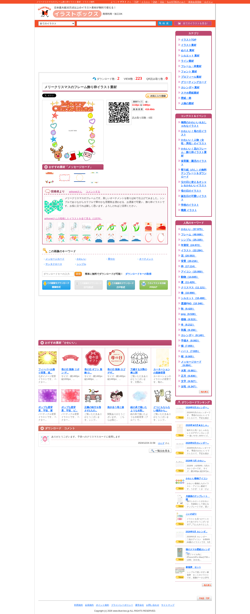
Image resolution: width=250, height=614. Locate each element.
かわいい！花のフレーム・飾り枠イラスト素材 (194, 152)
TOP (136, 2)
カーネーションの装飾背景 (161, 371)
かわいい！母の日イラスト (194, 133)
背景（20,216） (190, 261)
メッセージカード (54, 259)
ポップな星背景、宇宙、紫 (45, 409)
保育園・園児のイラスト (194, 162)
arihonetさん (75, 191)
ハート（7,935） (190, 351)
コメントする (93, 191)
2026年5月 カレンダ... (196, 531)
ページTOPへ (204, 598)
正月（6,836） (189, 375)
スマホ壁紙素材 (190, 92)
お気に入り (157, 96)
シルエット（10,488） (194, 298)
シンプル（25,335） (192, 239)
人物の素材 (187, 103)
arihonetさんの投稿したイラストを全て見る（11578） (73, 218)
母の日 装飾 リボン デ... (70, 371)
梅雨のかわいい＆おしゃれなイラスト (194, 124)
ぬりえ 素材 (187, 50)
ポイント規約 (102, 605)
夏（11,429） (188, 282)
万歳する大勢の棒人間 (138, 371)
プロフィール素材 (191, 76)
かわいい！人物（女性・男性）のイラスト (194, 141)
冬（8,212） (188, 324)
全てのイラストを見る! (192, 23)
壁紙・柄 (186, 98)
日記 (162, 2)
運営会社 (139, 605)
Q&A (155, 2)
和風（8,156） (189, 329)
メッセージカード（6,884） (191, 363)
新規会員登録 (194, 2)
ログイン (208, 2)
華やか (111, 259)
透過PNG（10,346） (193, 303)
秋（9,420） (188, 308)
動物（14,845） (190, 276)
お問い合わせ (152, 605)
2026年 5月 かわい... (196, 460)
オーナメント (146, 259)
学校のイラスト (190, 204)
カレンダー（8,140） (193, 335)
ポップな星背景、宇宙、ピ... (69, 409)
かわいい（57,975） (192, 229)
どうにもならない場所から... (161, 409)
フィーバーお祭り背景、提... (46, 371)
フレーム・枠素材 (191, 66)
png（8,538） (189, 314)
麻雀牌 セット (193, 567)
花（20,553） (188, 255)
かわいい (81, 259)
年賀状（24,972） (191, 245)
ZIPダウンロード (121, 285)
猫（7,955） (188, 345)
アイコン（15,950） (192, 271)
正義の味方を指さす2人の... (92, 409)
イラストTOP (188, 39)
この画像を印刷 (154, 285)
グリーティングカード (194, 82)
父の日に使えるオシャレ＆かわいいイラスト (194, 184)
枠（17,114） (188, 266)
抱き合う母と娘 (115, 407)
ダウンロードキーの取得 (138, 274)
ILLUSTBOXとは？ (176, 2)
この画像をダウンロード (56, 285)
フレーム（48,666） (192, 234)
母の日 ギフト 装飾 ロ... (93, 371)
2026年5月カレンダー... (197, 407)
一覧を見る (204, 391)
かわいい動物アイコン (197, 478)
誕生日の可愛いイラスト (194, 198)
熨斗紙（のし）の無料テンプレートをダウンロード (194, 173)
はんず (161, 443)
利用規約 (78, 605)
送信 (78, 274)
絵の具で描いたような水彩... (138, 409)
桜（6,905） (188, 356)
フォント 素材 (189, 71)
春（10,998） (188, 292)
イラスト (145, 2)
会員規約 (89, 605)
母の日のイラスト (191, 190)
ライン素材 (187, 60)
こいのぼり (191, 514)
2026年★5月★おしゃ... (197, 425)
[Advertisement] (17, 60)
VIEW (180, 417)
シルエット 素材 (190, 55)
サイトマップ (167, 605)
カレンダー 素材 (190, 87)
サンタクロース (53, 264)
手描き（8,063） (190, 340)
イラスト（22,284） (192, 250)
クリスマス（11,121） (194, 287)
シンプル (81, 264)
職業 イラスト (189, 210)
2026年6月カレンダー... (197, 443)
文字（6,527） (189, 381)
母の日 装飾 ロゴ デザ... (116, 371)
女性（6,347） (189, 386)
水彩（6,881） (189, 370)
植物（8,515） (189, 319)
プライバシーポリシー (122, 605)
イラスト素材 (188, 45)
